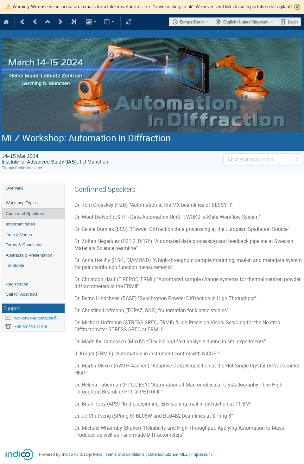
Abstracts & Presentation (29, 255)
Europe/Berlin (192, 22)
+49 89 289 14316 (30, 326)
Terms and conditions (125, 454)
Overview (14, 188)
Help (98, 454)
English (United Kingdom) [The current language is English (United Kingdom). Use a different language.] (246, 22)
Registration (17, 284)
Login (293, 22)
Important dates (20, 224)
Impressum (201, 454)
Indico (67, 454)
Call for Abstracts (22, 294)
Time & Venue (19, 234)
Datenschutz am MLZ (168, 454)
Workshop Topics (22, 202)
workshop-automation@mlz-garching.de (50, 318)
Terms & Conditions (24, 244)
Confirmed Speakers (25, 213)
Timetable (15, 265)
